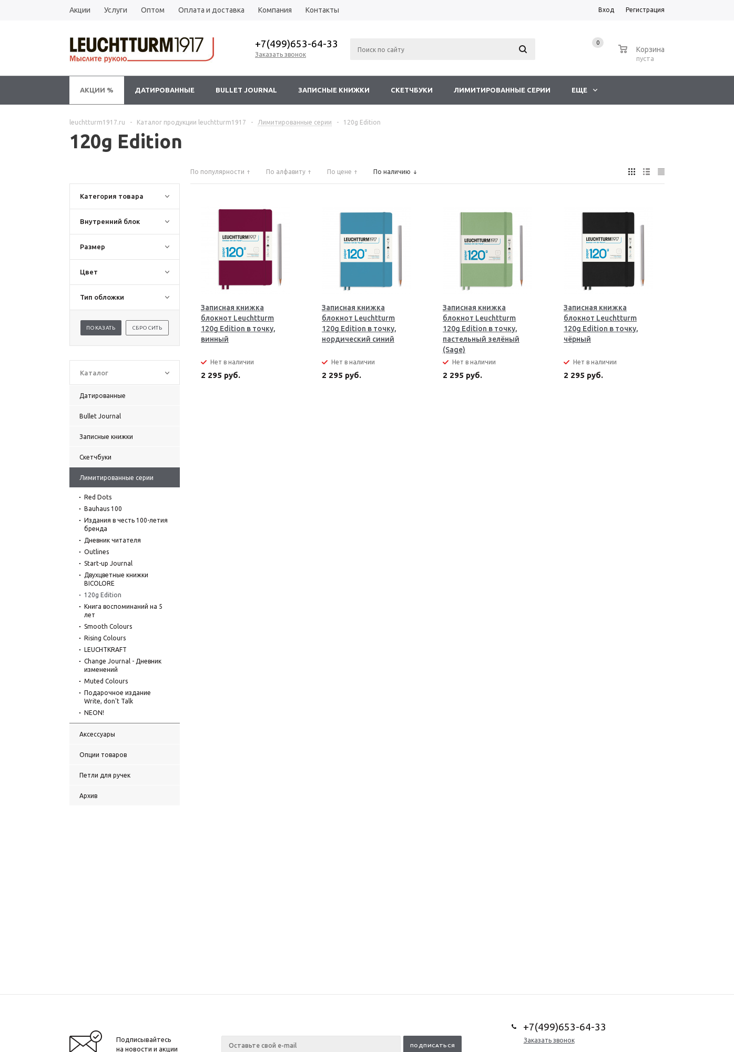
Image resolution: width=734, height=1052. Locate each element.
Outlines (96, 551)
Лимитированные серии (502, 90)
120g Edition (102, 594)
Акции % (97, 90)
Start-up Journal (108, 563)
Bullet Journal (246, 90)
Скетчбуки (412, 90)
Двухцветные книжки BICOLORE (116, 579)
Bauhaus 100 (103, 508)
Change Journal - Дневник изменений (122, 665)
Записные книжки (334, 90)
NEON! (94, 712)
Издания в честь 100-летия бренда (126, 524)
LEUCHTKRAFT (105, 649)
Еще (584, 90)
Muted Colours (106, 681)
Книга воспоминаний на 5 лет (123, 610)
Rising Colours (105, 638)
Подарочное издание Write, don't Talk (117, 696)
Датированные (165, 90)
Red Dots (97, 497)
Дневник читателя (112, 540)
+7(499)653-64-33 (296, 43)
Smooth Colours (108, 626)
